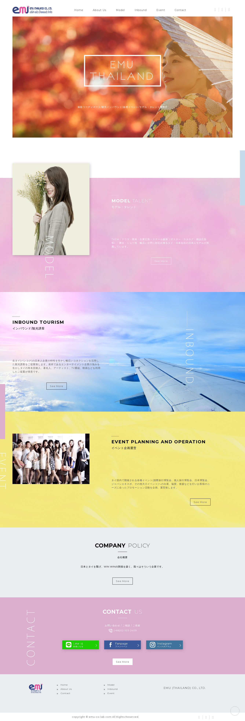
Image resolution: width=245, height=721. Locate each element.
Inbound (141, 10)
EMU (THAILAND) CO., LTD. (185, 688)
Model (120, 10)
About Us (99, 10)
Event (160, 10)
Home (78, 10)
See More (161, 261)
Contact (180, 10)
